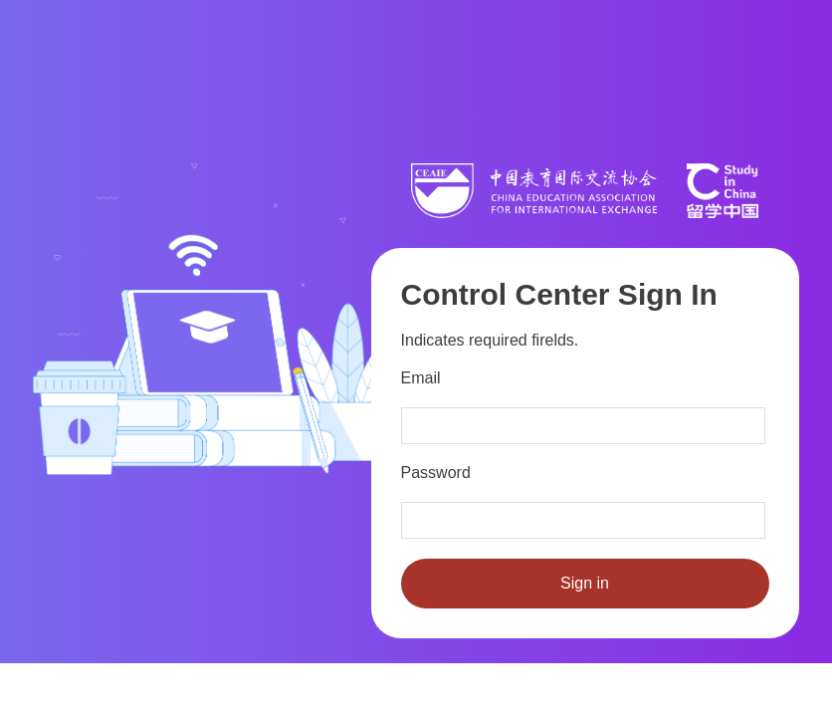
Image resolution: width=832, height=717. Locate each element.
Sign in (584, 583)
